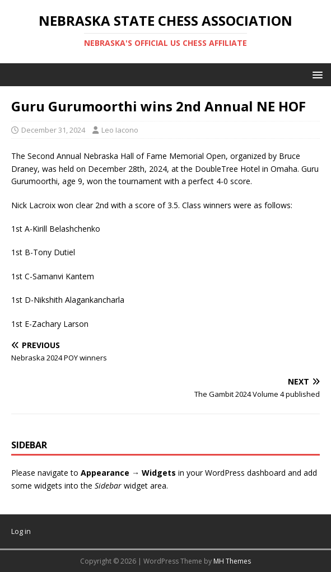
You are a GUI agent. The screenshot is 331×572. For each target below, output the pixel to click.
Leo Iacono (119, 130)
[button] (315, 74)
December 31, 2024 (53, 130)
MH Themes (232, 561)
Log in (21, 531)
